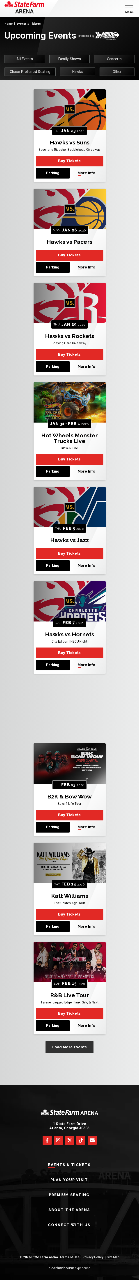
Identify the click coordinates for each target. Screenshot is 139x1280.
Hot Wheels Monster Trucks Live (69, 438)
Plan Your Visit (69, 1180)
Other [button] (117, 72)
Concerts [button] (114, 59)
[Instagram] (58, 1140)
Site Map (113, 1257)
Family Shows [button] (69, 59)
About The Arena (69, 1210)
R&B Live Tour (69, 995)
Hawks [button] (77, 72)
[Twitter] (69, 1140)
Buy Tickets (69, 161)
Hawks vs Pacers (69, 241)
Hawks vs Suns (69, 142)
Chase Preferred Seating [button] (30, 72)
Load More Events (69, 1047)
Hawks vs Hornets (69, 634)
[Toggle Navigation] (128, 8)
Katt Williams (69, 895)
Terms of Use (69, 1257)
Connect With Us (69, 1225)
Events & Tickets (69, 1165)
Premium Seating (69, 1195)
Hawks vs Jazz (69, 540)
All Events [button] (24, 59)
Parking (52, 173)
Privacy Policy (92, 1257)
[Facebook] (47, 1140)
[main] (69, 551)
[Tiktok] (80, 1140)
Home (9, 23)
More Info (86, 173)
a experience (69, 1268)
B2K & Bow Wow (69, 796)
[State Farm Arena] (24, 7)
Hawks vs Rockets (69, 336)
